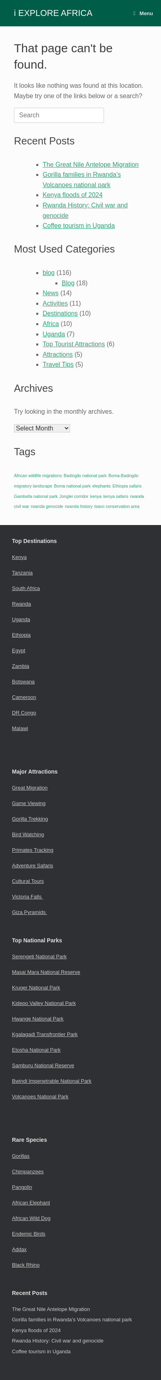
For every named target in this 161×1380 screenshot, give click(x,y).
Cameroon (24, 697)
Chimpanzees (28, 1172)
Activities (55, 303)
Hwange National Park (37, 1019)
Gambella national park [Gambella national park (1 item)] (36, 496)
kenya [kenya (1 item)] (95, 496)
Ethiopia (21, 635)
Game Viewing (28, 803)
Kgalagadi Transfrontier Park (45, 1034)
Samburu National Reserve (43, 1065)
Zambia (20, 666)
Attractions (58, 354)
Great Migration (30, 788)
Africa (51, 323)
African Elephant (31, 1203)
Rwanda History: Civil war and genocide (58, 1341)
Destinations (60, 313)
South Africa (26, 588)
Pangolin (22, 1187)
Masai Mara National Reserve (46, 972)
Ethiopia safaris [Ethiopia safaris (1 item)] (126, 486)
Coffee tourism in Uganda (79, 225)
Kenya (19, 557)
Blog (68, 283)
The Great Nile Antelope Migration (91, 164)
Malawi (20, 728)
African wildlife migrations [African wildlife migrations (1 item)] (38, 475)
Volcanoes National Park (40, 1097)
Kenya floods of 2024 (72, 195)
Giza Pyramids (29, 912)
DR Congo (24, 713)
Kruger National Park (36, 988)
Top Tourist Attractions (74, 344)
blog (49, 272)
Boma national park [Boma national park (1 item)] (72, 486)
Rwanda (21, 604)
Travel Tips (58, 364)
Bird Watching (28, 834)
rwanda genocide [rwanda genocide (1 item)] (47, 506)
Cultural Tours (28, 881)
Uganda (54, 334)
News (51, 293)
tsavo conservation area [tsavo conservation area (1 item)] (116, 506)
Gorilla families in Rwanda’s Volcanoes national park (72, 1320)
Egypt (18, 650)
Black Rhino (25, 1265)
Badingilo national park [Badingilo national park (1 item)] (85, 475)
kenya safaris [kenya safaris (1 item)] (115, 496)
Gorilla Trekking (30, 819)
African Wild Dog (31, 1218)
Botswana (23, 682)
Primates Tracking (32, 850)
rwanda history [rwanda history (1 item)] (78, 506)
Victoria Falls (27, 897)
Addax (19, 1249)
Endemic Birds (28, 1234)
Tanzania (22, 573)
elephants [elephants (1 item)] (101, 486)
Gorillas (20, 1156)
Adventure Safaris (32, 866)
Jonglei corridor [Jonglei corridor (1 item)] (73, 496)
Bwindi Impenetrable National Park (51, 1081)
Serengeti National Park (39, 956)
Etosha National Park (36, 1050)
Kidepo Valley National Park (44, 1003)
